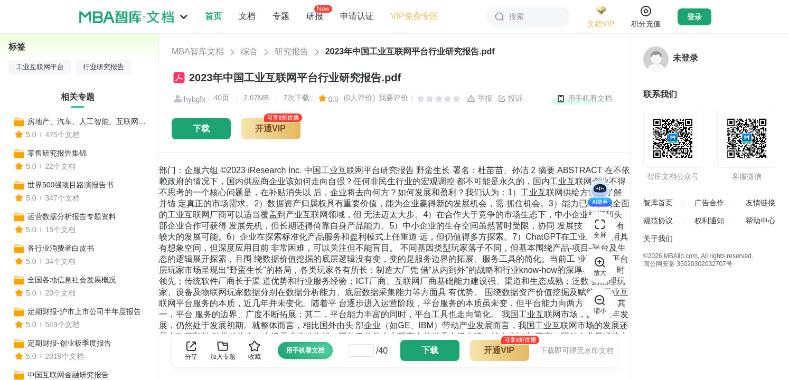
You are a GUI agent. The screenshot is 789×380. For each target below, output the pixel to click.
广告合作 (709, 202)
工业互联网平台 (40, 67)
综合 (249, 51)
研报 (314, 16)
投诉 (510, 98)
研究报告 (291, 51)
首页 (213, 16)
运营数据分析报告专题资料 (71, 216)
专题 (281, 16)
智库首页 (658, 202)
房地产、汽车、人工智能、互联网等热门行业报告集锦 (88, 121)
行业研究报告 (103, 67)
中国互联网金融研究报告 (68, 374)
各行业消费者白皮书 (60, 248)
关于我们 (658, 238)
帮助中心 (760, 220)
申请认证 (357, 16)
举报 (479, 98)
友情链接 (760, 202)
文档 (247, 16)
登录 (694, 17)
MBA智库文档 (198, 51)
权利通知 (709, 220)
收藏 (254, 350)
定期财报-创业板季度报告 (69, 343)
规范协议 (658, 220)
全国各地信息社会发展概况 (71, 280)
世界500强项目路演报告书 (70, 184)
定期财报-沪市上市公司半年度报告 (84, 311)
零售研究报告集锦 (57, 153)
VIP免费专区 (414, 16)
